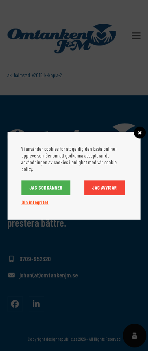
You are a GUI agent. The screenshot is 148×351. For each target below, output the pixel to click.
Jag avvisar (104, 187)
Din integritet (35, 202)
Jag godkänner (45, 187)
